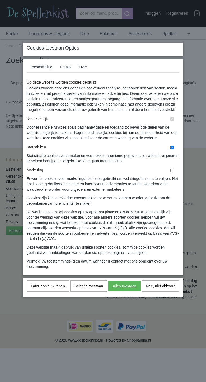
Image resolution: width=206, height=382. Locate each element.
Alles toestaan (124, 296)
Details (65, 77)
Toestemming (41, 77)
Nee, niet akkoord (160, 296)
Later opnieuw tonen (48, 296)
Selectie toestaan (88, 296)
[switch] (172, 129)
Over (83, 77)
